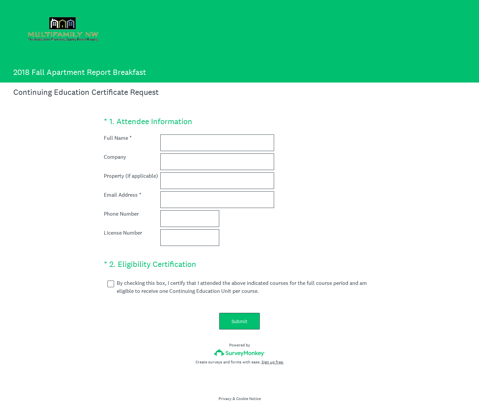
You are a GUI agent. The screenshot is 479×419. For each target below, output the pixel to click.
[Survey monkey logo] (239, 352)
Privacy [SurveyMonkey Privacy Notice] (225, 398)
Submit (239, 321)
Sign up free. (272, 362)
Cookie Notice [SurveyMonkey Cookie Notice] (248, 398)
